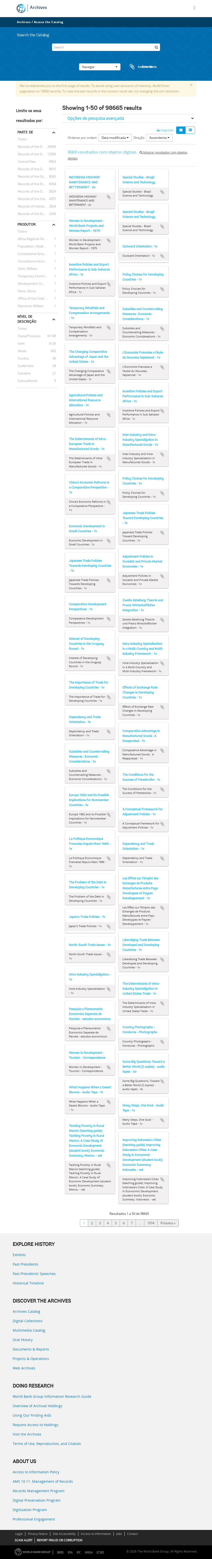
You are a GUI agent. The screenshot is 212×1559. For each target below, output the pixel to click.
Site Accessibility (64, 1534)
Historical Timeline (28, 1283)
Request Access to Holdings (35, 1424)
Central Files (26, 161)
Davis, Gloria (26, 291)
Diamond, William (30, 306)
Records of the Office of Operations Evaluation (36, 169)
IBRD (60, 1552)
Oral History (23, 1339)
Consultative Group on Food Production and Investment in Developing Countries (36, 254)
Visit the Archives (27, 1434)
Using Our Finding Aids (32, 1415)
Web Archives (24, 1368)
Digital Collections (28, 1320)
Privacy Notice (38, 1534)
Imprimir (165, 130)
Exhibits (19, 1254)
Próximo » (167, 1223)
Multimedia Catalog (29, 1330)
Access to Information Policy (36, 1472)
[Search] (106, 47)
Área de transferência (138, 67)
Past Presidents (25, 1264)
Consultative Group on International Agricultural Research (36, 261)
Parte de (25, 132)
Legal (19, 1534)
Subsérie (23, 373)
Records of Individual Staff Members (36, 206)
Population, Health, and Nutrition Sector (36, 246)
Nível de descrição (26, 319)
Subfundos (25, 366)
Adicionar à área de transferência (108, 197)
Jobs (119, 1534)
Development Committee (35, 284)
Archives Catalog (26, 1311)
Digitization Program (30, 1509)
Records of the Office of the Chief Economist (36, 191)
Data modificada (115, 137)
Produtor (26, 224)
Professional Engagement (34, 1519)
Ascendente (159, 137)
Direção (139, 137)
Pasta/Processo (28, 336)
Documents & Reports (31, 1349)
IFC (79, 1552)
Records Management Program (38, 1490)
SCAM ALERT (24, 1540)
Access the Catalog (48, 22)
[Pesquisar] (156, 47)
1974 (150, 1223)
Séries (21, 351)
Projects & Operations (31, 1358)
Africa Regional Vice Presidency (36, 239)
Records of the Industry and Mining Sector (36, 199)
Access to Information (96, 1534)
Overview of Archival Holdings (37, 1405)
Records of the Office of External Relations (36, 147)
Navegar (99, 67)
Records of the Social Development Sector (36, 214)
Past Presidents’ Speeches (34, 1273)
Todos (22, 140)
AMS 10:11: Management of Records (43, 1481)
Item (20, 343)
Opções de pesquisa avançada (95, 118)
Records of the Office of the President (36, 154)
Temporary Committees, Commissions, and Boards (36, 276)
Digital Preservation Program (36, 1500)
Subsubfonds (26, 381)
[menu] (194, 7)
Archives (38, 8)
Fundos (22, 358)
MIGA (89, 1552)
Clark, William (26, 269)
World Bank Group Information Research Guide (52, 1396)
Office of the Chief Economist (36, 298)
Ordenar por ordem (82, 137)
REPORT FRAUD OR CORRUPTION (59, 1540)
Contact (132, 1534)
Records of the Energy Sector (36, 184)
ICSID (100, 1552)
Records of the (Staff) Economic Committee (36, 176)
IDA (70, 1552)
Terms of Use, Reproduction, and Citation (47, 1443)
